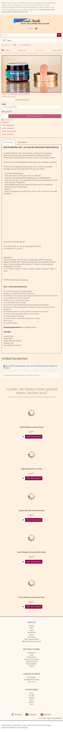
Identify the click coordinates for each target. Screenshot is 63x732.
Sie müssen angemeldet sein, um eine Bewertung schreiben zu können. (31, 367)
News (31, 666)
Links (31, 630)
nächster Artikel (56, 50)
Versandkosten (56, 718)
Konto (31, 635)
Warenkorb (31, 632)
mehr (31, 704)
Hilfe (31, 628)
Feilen (31, 700)
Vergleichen (5, 122)
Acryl (31, 693)
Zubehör (31, 697)
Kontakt (31, 626)
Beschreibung (9, 142)
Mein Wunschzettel (31, 639)
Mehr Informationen (34, 437)
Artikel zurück (22, 50)
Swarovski (31, 682)
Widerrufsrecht (31, 662)
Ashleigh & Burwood (31, 679)
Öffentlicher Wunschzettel (31, 641)
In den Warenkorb (34, 116)
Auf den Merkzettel (8, 128)
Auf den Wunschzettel (9, 131)
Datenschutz (31, 657)
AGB (31, 655)
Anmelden (30, 28)
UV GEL (31, 695)
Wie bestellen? (31, 664)
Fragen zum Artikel (8, 134)
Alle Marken (31, 677)
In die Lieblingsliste (8, 125)
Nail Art (31, 702)
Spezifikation (22, 142)
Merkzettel (31, 637)
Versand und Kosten (31, 659)
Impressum (31, 653)
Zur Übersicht (7, 50)
